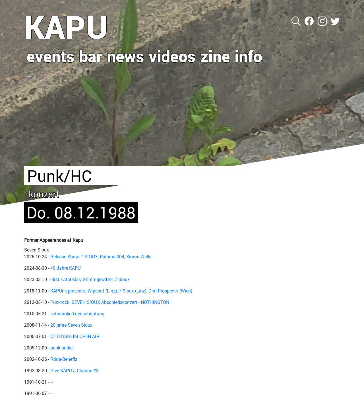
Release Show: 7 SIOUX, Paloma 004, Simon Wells (100, 256)
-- (51, 382)
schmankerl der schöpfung (77, 313)
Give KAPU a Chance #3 (74, 370)
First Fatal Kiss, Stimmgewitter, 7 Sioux (90, 279)
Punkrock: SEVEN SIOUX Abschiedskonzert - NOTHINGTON (109, 302)
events (50, 55)
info (248, 55)
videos (172, 55)
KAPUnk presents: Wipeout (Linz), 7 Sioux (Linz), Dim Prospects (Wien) (121, 291)
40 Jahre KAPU (65, 268)
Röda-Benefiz (63, 359)
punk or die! (62, 348)
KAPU (66, 26)
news (125, 55)
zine (215, 55)
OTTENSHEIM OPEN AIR (75, 336)
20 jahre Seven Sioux (71, 325)
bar (90, 55)
